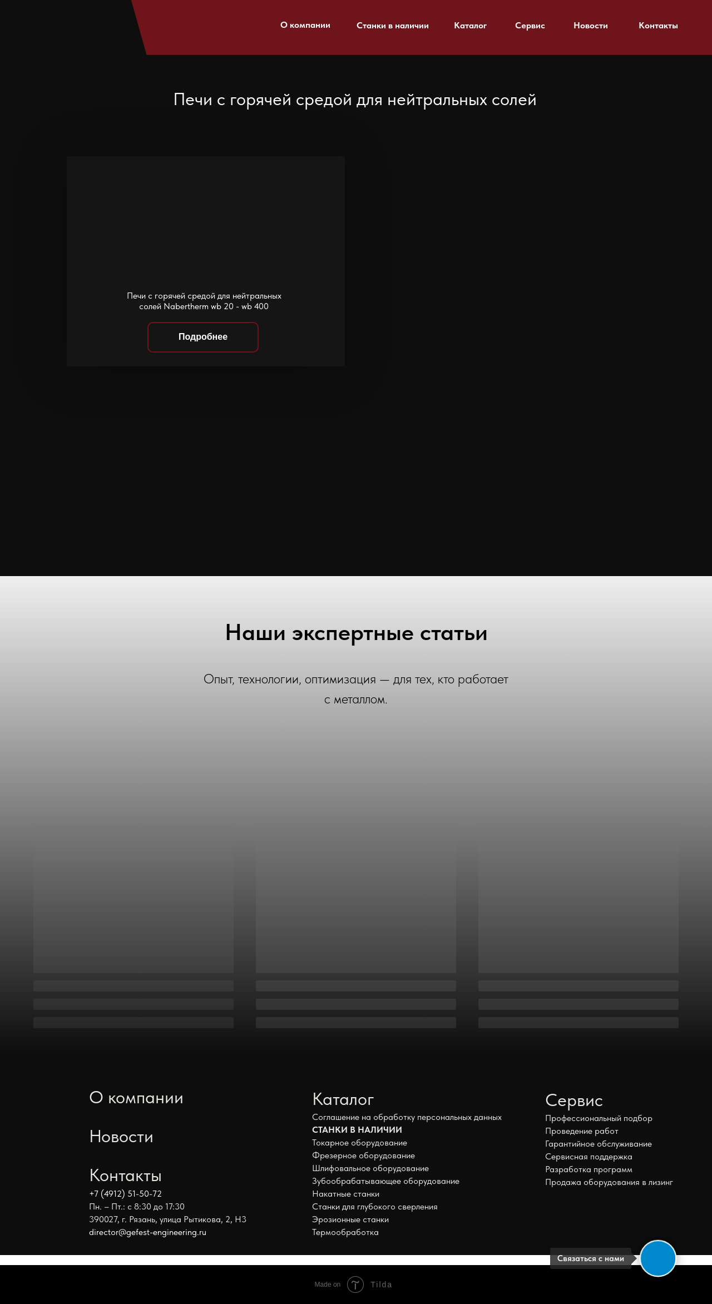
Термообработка (345, 1232)
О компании (305, 24)
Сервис (530, 25)
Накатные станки (345, 1193)
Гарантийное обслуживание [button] (598, 1143)
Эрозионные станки (350, 1219)
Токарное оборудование (359, 1142)
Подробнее (203, 336)
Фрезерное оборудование (363, 1155)
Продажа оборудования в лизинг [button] (609, 1182)
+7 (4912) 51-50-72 (125, 1193)
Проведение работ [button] (582, 1130)
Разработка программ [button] (588, 1169)
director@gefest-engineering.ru (147, 1232)
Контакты (658, 25)
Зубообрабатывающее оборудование (385, 1181)
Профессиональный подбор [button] (598, 1118)
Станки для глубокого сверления (375, 1206)
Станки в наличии (393, 25)
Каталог (470, 25)
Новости (590, 25)
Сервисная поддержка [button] (588, 1156)
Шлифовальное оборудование (370, 1168)
